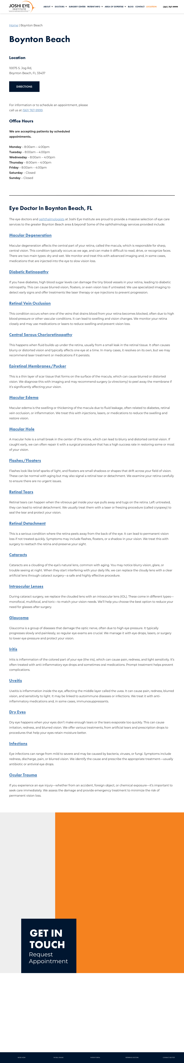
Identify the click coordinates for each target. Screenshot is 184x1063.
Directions (24, 86)
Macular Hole (22, 429)
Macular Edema (24, 397)
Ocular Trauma (23, 774)
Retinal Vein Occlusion (30, 303)
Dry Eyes (17, 711)
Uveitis (15, 680)
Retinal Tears (21, 491)
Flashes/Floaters (25, 460)
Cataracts (18, 554)
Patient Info (94, 6)
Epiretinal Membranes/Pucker (38, 366)
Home (13, 25)
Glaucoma (19, 617)
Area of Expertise (114, 6)
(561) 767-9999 (32, 110)
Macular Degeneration (31, 235)
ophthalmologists (51, 219)
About (47, 6)
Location (152, 6)
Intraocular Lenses (26, 586)
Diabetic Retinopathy (29, 271)
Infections (18, 743)
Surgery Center (78, 6)
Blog (131, 6)
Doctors (60, 6)
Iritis (13, 649)
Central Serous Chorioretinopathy (41, 334)
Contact (140, 6)
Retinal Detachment (28, 523)
